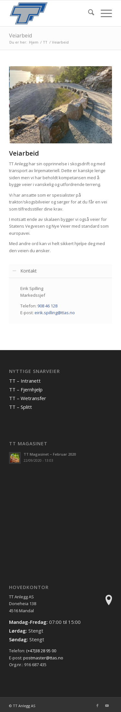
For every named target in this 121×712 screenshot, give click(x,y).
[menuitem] (88, 13)
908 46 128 (47, 306)
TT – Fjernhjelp (26, 389)
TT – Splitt (20, 407)
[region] (60, 301)
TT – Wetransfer (27, 398)
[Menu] (103, 13)
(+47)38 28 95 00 (41, 651)
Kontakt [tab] (24, 271)
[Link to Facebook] (97, 705)
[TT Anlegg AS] (50, 13)
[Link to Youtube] (107, 705)
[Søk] (88, 13)
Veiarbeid (20, 35)
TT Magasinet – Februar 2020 (50, 454)
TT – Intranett (25, 380)
